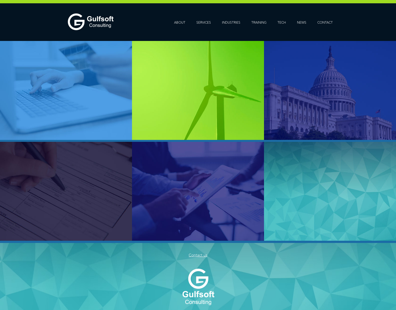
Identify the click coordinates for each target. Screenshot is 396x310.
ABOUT (179, 22)
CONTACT (325, 22)
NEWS (301, 22)
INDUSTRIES (231, 22)
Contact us (198, 255)
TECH (281, 22)
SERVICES (203, 22)
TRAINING (258, 22)
